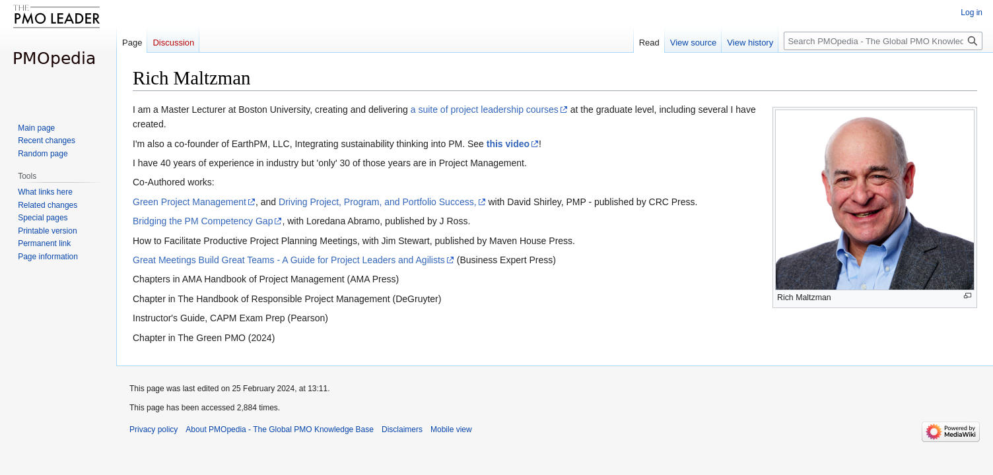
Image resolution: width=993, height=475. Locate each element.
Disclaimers (402, 429)
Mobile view (451, 429)
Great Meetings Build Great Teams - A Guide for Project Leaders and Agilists (289, 260)
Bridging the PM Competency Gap (203, 221)
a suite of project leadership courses (485, 109)
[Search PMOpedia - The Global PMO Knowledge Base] (883, 41)
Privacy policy (153, 429)
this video (508, 144)
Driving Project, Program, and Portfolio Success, (378, 202)
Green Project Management (189, 202)
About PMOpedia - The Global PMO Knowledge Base (280, 429)
